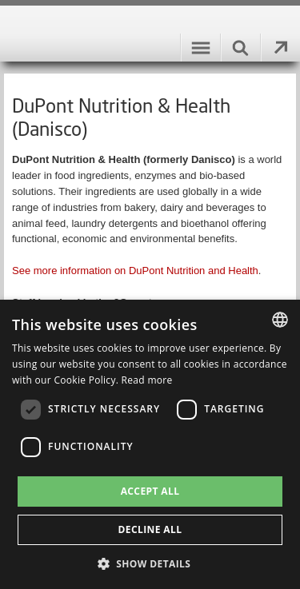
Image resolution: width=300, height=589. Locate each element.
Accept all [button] (150, 491)
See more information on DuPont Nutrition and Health (135, 271)
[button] (150, 563)
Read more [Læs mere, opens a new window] (147, 380)
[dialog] (150, 444)
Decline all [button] (150, 529)
